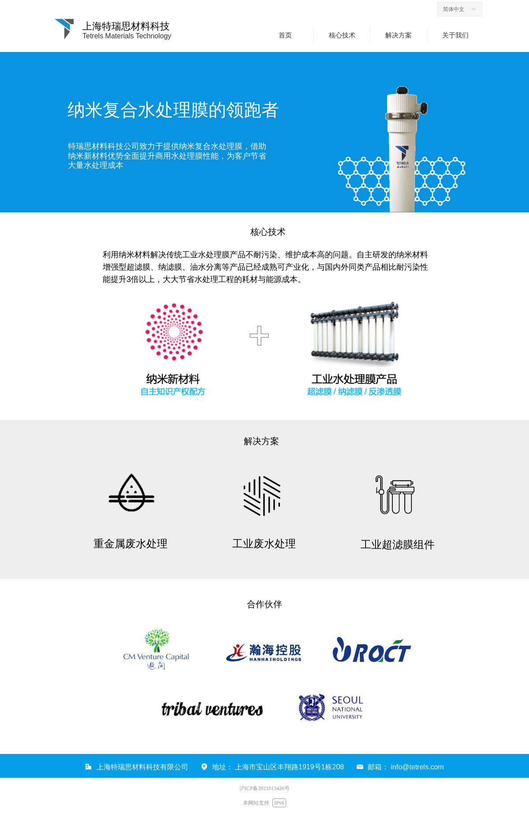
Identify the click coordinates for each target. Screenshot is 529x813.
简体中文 (453, 9)
